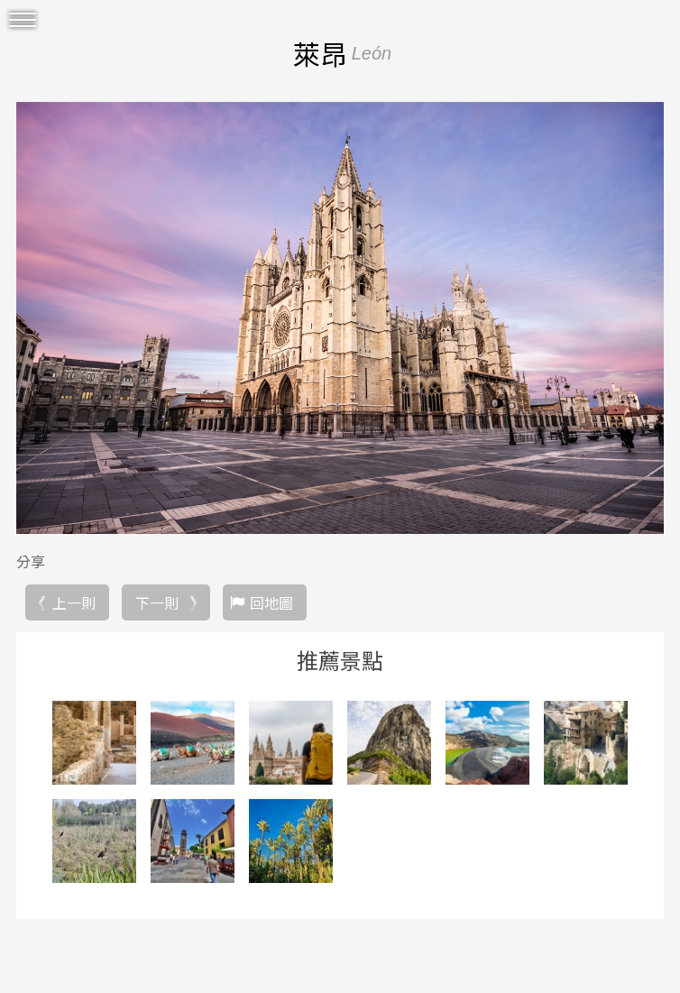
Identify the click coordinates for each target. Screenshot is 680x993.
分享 (30, 561)
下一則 (157, 602)
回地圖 (271, 602)
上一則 (74, 602)
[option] (340, 317)
